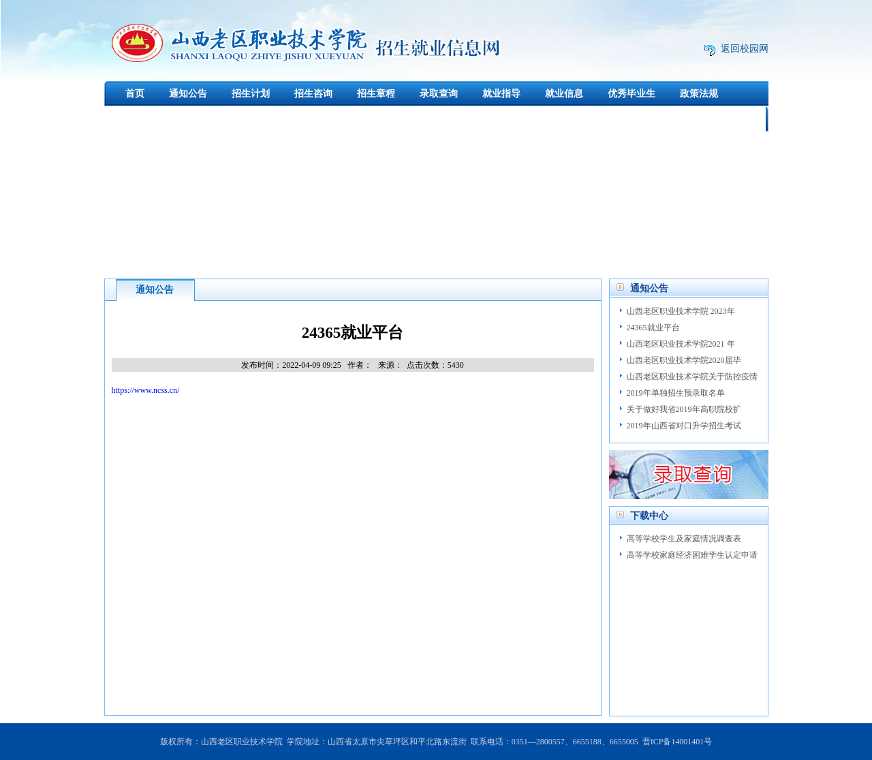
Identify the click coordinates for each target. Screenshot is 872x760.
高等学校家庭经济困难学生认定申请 (692, 555)
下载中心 (135, 119)
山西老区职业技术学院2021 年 (681, 344)
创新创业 (198, 119)
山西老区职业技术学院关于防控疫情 (692, 376)
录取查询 (439, 94)
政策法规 (699, 94)
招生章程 (376, 94)
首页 (134, 94)
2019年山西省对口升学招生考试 (684, 425)
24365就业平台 (653, 327)
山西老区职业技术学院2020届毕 (684, 360)
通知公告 (188, 94)
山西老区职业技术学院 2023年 (681, 311)
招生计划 (251, 94)
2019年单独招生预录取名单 (676, 393)
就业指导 (501, 94)
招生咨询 (313, 94)
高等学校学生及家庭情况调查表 (684, 538)
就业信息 (564, 94)
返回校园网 (744, 49)
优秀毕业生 (631, 94)
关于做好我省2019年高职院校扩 (684, 409)
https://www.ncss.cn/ (146, 390)
